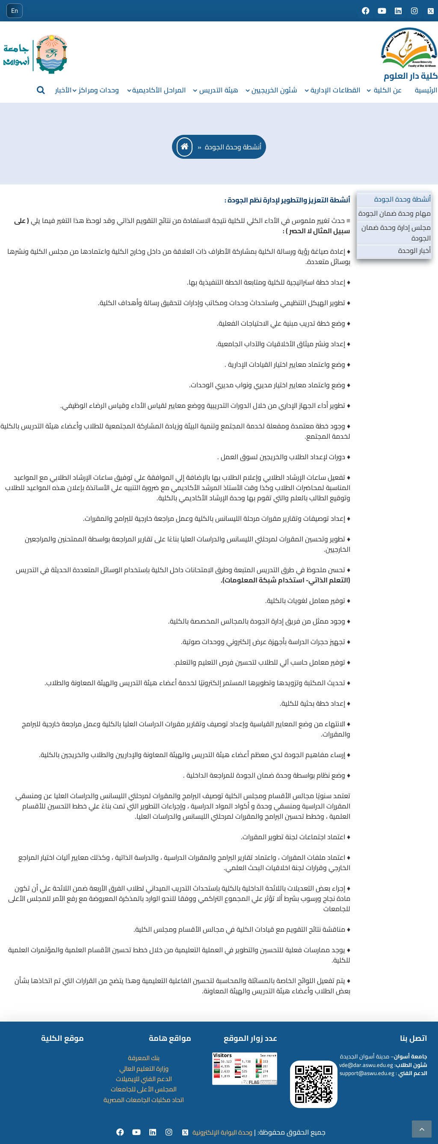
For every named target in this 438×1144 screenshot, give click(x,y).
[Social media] (364, 11)
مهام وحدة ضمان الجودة (394, 213)
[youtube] (134, 1132)
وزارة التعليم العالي (143, 1067)
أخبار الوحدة (414, 250)
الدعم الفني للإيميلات (144, 1078)
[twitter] (183, 1132)
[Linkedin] (151, 1132)
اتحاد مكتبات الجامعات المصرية (143, 1098)
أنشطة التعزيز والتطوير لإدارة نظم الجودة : (287, 199)
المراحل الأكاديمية (159, 89)
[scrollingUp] (422, 1129)
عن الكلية (388, 89)
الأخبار (63, 89)
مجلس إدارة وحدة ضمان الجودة (396, 232)
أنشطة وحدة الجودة (402, 199)
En (14, 10)
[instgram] (168, 1132)
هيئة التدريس (218, 89)
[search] (40, 90)
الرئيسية (426, 89)
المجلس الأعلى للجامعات (143, 1088)
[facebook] (118, 1132)
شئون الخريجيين (274, 89)
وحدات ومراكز (99, 89)
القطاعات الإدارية (336, 89)
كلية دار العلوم (411, 75)
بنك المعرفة (144, 1057)
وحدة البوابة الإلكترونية (223, 1132)
